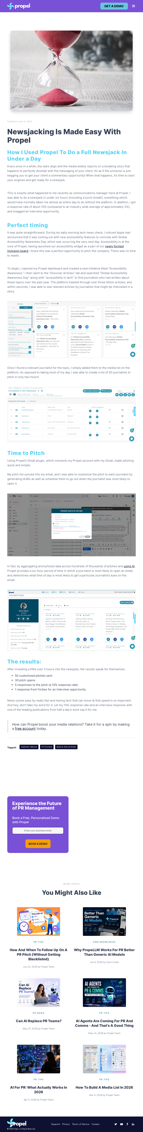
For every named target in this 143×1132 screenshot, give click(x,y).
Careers (96, 1124)
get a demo (114, 6)
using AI (129, 566)
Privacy (66, 1124)
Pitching (47, 747)
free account (25, 729)
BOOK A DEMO (38, 843)
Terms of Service (80, 1124)
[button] (132, 6)
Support (55, 1124)
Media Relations (66, 747)
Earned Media (29, 747)
